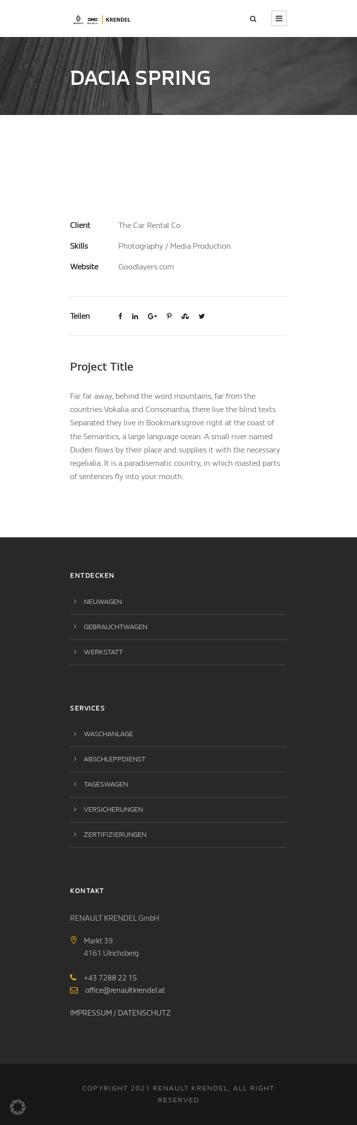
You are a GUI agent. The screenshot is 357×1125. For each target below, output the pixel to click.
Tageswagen (106, 784)
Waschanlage (108, 734)
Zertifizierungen (115, 834)
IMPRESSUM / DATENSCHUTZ (120, 1013)
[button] (18, 1107)
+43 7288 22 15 (110, 978)
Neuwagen (103, 602)
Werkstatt (103, 652)
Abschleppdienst (114, 759)
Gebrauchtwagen (115, 627)
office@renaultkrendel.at (125, 990)
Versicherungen (113, 809)
